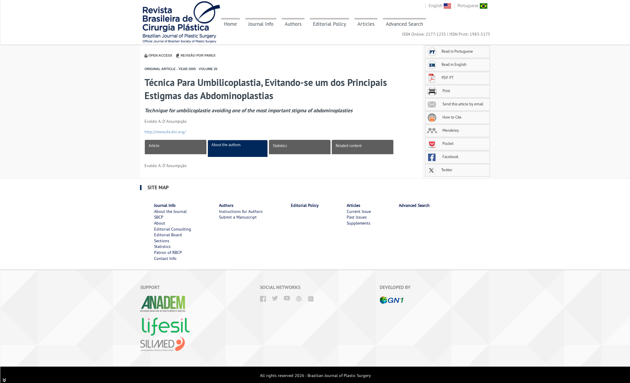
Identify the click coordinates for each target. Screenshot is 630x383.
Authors (293, 24)
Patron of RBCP (168, 252)
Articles (366, 24)
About (159, 223)
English (440, 5)
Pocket (440, 143)
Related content (349, 145)
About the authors (226, 144)
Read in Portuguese (450, 51)
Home (230, 24)
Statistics (280, 145)
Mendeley (443, 130)
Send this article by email (455, 104)
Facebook (442, 156)
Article (154, 145)
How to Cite (444, 117)
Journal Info (260, 24)
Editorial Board (168, 234)
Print (438, 90)
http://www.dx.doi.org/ (165, 131)
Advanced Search (404, 24)
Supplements (358, 223)
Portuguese (472, 5)
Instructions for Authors (241, 211)
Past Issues (357, 217)
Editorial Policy (329, 24)
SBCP (158, 217)
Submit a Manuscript (238, 217)
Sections (161, 240)
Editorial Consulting (172, 229)
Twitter (439, 169)
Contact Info (165, 258)
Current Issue (359, 211)
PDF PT (440, 77)
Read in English (446, 64)
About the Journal (170, 211)
